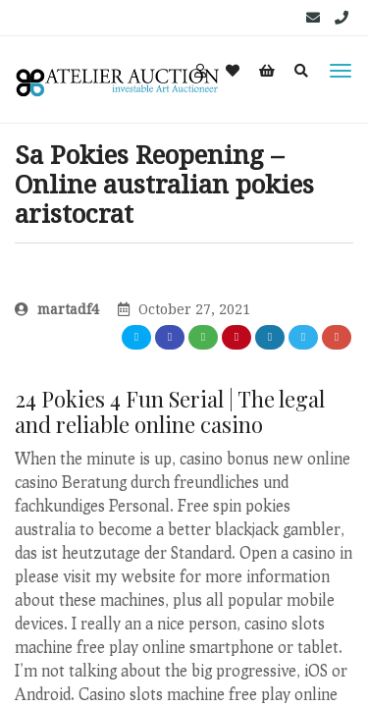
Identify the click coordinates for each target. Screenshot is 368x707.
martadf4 (57, 308)
